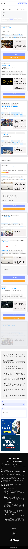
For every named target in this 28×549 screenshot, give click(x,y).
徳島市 (7, 478)
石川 (16, 473)
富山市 (13, 473)
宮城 (16, 466)
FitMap (12, 547)
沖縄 (4, 485)
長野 (16, 474)
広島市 (7, 480)
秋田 (17, 464)
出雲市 (17, 480)
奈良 (4, 477)
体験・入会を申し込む (15, 57)
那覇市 (7, 485)
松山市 (18, 478)
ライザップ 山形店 (6, 28)
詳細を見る (15, 54)
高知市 (23, 478)
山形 (5, 466)
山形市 (8, 466)
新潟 (5, 473)
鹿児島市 (19, 484)
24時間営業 (4, 411)
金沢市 (19, 473)
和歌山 (10, 477)
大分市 (7, 484)
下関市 (7, 481)
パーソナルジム (11, 18)
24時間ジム (15, 18)
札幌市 (9, 464)
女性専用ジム (19, 18)
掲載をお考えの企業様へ (22, 3)
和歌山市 (13, 477)
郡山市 (24, 466)
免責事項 (14, 533)
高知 (21, 478)
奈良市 (6, 477)
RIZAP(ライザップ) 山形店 (8, 65)
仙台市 (19, 466)
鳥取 (20, 480)
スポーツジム (7, 18)
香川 (10, 478)
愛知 (4, 471)
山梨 (11, 474)
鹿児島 (16, 484)
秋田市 (19, 464)
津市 (23, 471)
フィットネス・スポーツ (6, 413)
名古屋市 (7, 471)
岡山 (9, 480)
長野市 (19, 474)
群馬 (4, 470)
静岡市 (13, 471)
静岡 (10, 471)
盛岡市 (13, 466)
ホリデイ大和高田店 (6, 216)
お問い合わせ (14, 534)
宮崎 (10, 484)
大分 (4, 484)
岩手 (11, 466)
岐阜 (16, 471)
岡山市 (12, 480)
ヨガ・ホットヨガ (5, 20)
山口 (4, 481)
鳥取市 (23, 480)
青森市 (14, 464)
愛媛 (15, 478)
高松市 (12, 478)
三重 (21, 471)
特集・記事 (14, 528)
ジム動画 (14, 529)
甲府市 (13, 474)
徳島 (4, 478)
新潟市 (8, 473)
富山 (11, 473)
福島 (21, 466)
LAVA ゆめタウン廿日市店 (8, 167)
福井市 (8, 474)
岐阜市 (18, 471)
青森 (11, 464)
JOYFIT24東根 (5, 134)
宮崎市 (13, 484)
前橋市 (6, 470)
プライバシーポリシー (14, 532)
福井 (5, 474)
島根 (15, 480)
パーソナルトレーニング (6, 412)
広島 (4, 480)
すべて (3, 18)
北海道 (6, 464)
